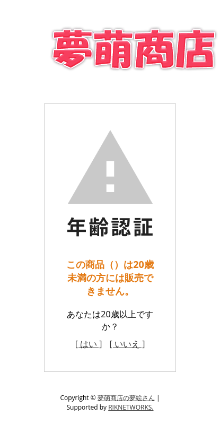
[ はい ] (88, 344)
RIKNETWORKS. (130, 407)
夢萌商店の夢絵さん (126, 397)
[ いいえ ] (127, 344)
